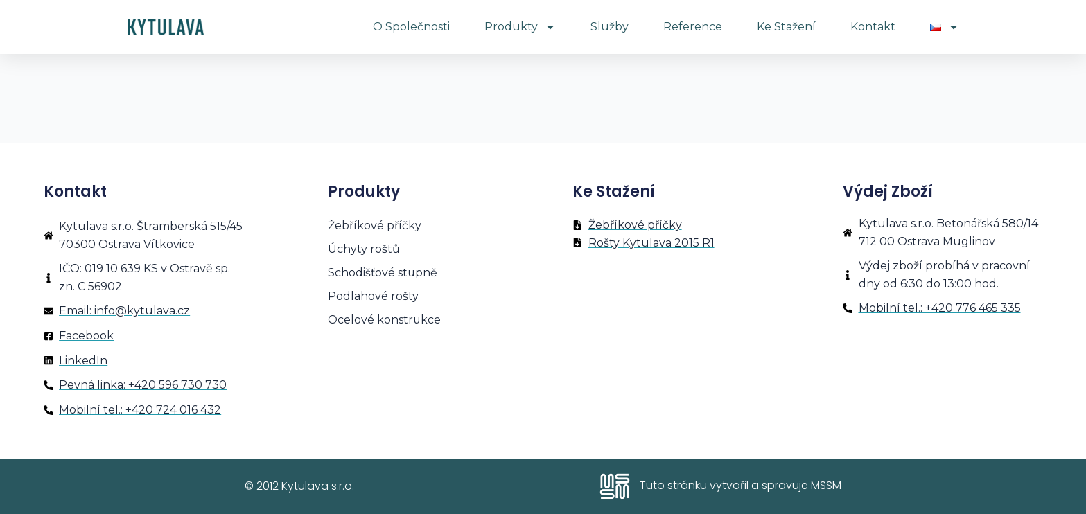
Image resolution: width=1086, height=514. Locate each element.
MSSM (826, 485)
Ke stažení (786, 26)
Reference (692, 26)
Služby (609, 26)
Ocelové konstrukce (384, 319)
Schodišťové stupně (383, 272)
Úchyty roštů (364, 249)
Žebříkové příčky (374, 225)
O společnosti (411, 26)
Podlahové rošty (373, 296)
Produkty (520, 27)
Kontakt (872, 26)
